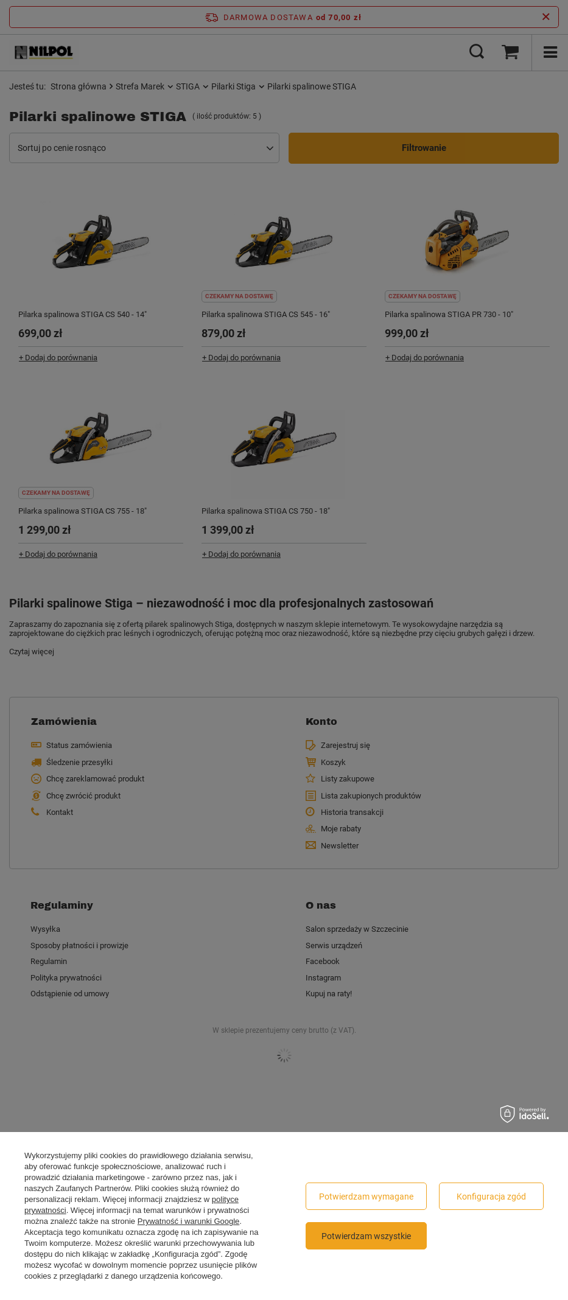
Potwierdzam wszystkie (366, 1236)
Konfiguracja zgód (491, 1196)
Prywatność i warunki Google (189, 1221)
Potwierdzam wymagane (366, 1196)
